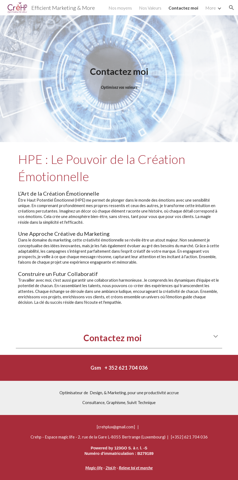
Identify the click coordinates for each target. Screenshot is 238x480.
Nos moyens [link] (120, 7)
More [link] (210, 7)
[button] (231, 7)
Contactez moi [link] (183, 7)
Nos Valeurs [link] (150, 7)
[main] (119, 71)
